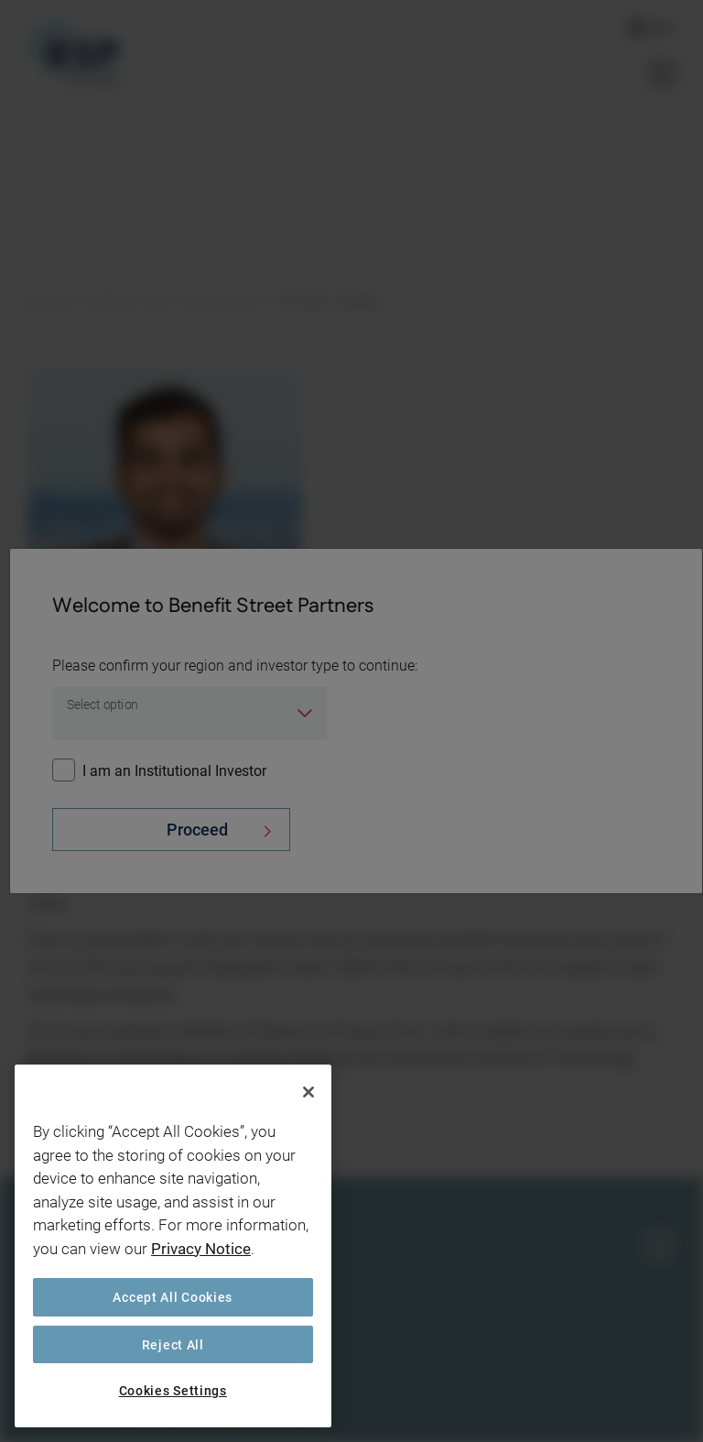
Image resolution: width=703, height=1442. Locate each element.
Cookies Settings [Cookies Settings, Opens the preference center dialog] (173, 1390)
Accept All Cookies (173, 1296)
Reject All (173, 1344)
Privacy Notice (201, 1248)
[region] (173, 1246)
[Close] (308, 1092)
